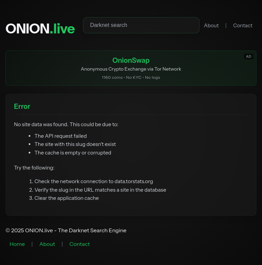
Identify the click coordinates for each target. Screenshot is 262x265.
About (211, 25)
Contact (242, 25)
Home (17, 243)
